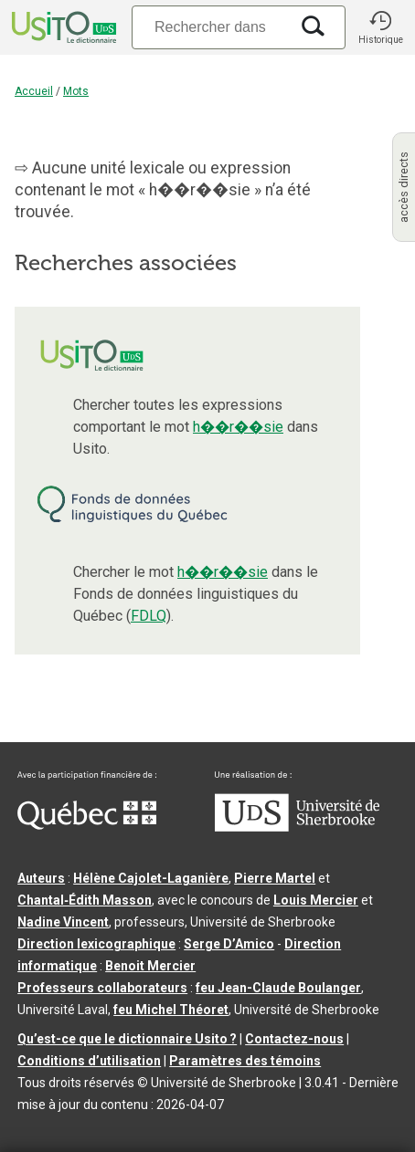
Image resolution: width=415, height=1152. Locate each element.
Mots (76, 91)
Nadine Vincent (63, 922)
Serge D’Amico (229, 944)
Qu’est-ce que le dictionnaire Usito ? (127, 1039)
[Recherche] (210, 26)
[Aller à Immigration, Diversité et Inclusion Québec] (86, 825)
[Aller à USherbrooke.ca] (297, 827)
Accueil (34, 91)
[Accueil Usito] (62, 27)
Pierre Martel (274, 878)
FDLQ (148, 615)
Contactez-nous (294, 1039)
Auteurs (41, 878)
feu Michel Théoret (171, 1009)
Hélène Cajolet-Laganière (151, 878)
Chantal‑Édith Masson (84, 900)
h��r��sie (238, 426)
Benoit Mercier (150, 965)
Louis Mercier (315, 900)
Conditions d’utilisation (89, 1060)
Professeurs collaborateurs (102, 987)
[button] (380, 27)
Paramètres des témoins (245, 1060)
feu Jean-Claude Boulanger (278, 987)
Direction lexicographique (96, 944)
